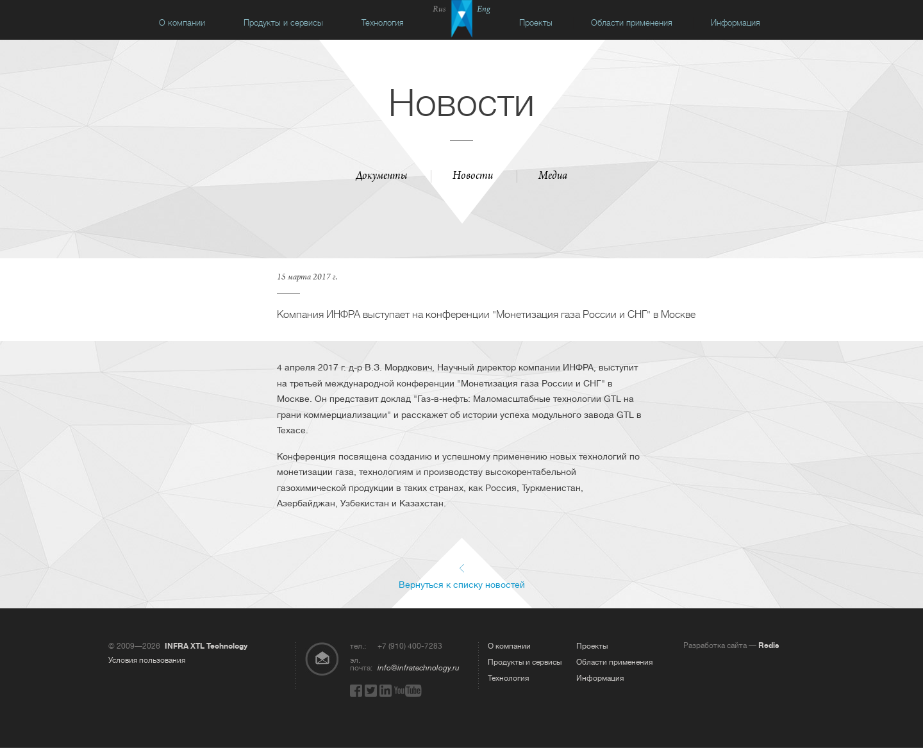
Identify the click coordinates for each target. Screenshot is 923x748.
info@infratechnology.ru (419, 667)
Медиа (552, 177)
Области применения (631, 23)
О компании (182, 23)
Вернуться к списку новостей (462, 584)
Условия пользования (146, 660)
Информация (735, 23)
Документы (381, 177)
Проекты (536, 23)
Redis (768, 645)
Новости (473, 177)
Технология (383, 23)
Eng (483, 10)
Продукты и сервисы (283, 23)
